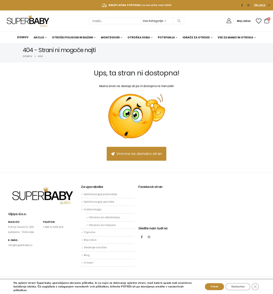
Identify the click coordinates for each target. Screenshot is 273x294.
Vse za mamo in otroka (235, 37)
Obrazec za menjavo (102, 225)
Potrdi (214, 286)
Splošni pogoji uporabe (99, 202)
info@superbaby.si (20, 245)
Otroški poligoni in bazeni (72, 37)
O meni (88, 262)
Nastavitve (237, 286)
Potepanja (166, 37)
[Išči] (179, 21)
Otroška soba (139, 37)
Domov (22, 37)
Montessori (110, 37)
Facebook (142, 237)
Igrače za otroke (196, 37)
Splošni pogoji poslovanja (100, 194)
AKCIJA (39, 37)
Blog (87, 255)
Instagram (149, 237)
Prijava (259, 5)
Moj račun (90, 240)
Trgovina (89, 232)
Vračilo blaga (92, 209)
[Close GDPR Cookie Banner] (255, 286)
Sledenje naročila (95, 247)
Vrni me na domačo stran (136, 153)
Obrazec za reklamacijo (104, 217)
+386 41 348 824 (53, 227)
